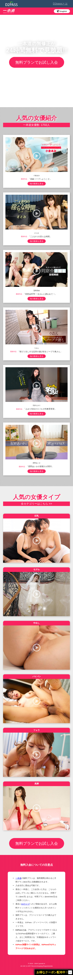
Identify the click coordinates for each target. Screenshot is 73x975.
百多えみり (36, 405)
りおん (36, 348)
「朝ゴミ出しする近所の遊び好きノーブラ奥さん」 (40, 351)
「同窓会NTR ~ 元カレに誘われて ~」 (40, 294)
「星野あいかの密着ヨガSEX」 (40, 466)
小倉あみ (36, 175)
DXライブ (25, 904)
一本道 (18, 878)
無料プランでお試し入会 (36, 62)
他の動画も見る (36, 184)
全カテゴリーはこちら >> (36, 503)
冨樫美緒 (36, 290)
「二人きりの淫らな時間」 (40, 236)
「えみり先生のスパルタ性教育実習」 (39, 409)
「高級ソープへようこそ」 (40, 179)
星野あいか (36, 463)
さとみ (36, 233)
